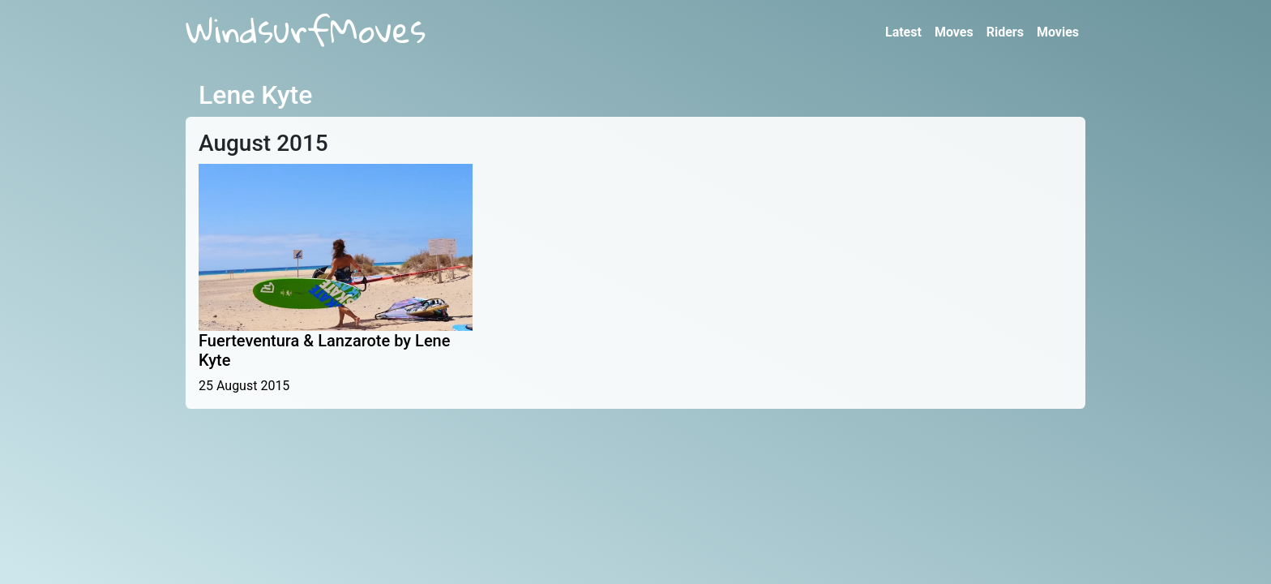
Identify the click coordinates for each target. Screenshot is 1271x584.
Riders (1005, 32)
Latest (903, 32)
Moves (954, 32)
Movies (1058, 32)
